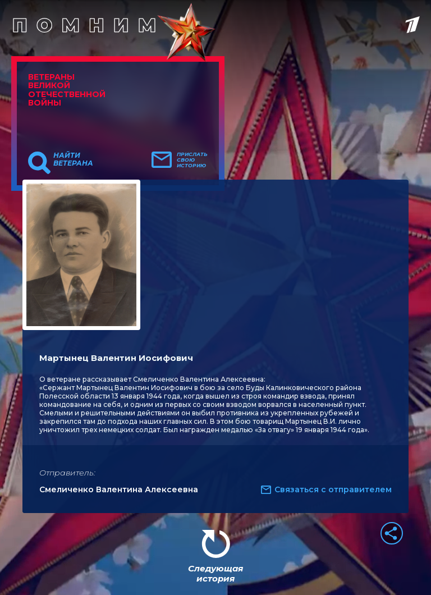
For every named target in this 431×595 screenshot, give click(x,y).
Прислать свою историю (192, 160)
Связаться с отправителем (333, 489)
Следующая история (215, 573)
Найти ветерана (73, 159)
